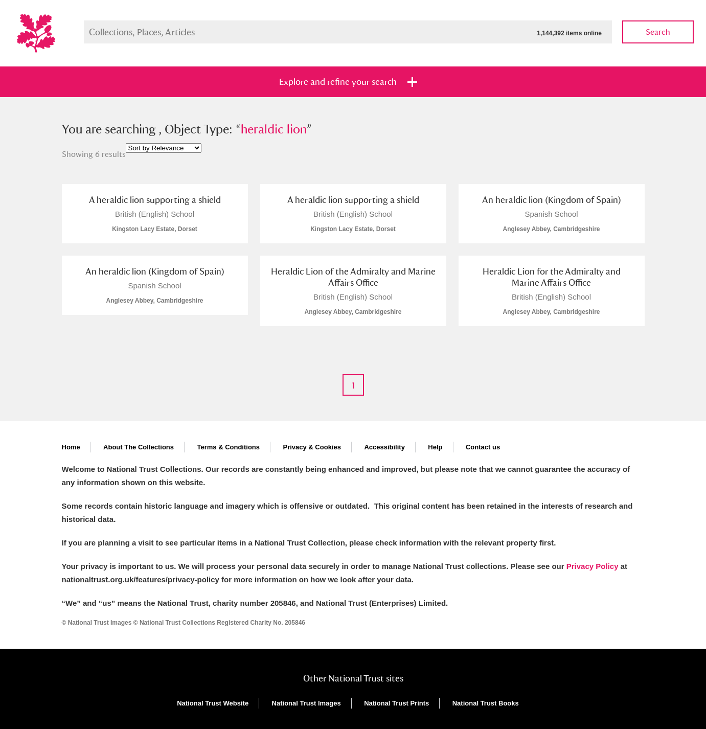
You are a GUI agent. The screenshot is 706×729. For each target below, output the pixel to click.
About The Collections (138, 447)
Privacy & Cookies (311, 447)
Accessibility (384, 447)
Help (435, 447)
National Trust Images (306, 703)
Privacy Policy (592, 566)
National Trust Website (212, 703)
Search (658, 32)
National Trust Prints (396, 703)
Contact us (483, 447)
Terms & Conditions (228, 447)
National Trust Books (485, 703)
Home (71, 447)
